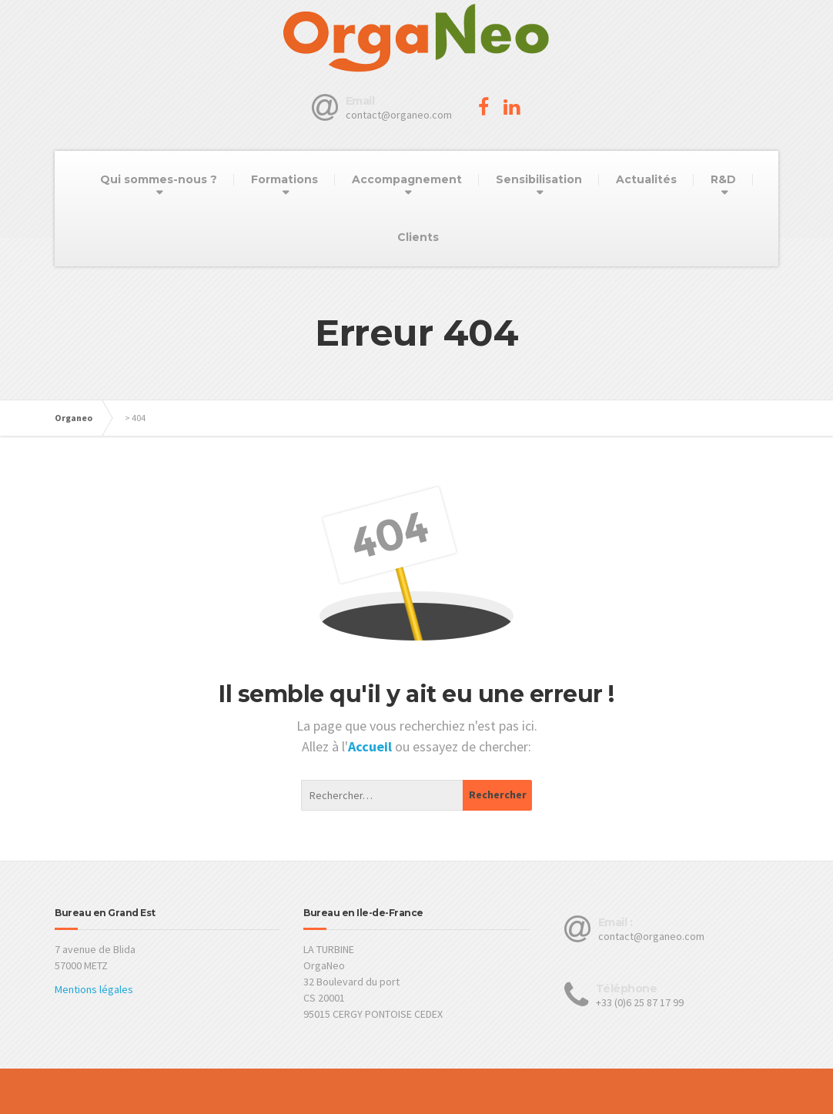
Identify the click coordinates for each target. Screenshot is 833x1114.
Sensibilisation (539, 179)
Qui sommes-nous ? (158, 179)
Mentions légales (94, 989)
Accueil (371, 746)
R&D (723, 179)
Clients (418, 237)
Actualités (646, 179)
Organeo (73, 417)
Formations (284, 179)
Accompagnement (407, 179)
